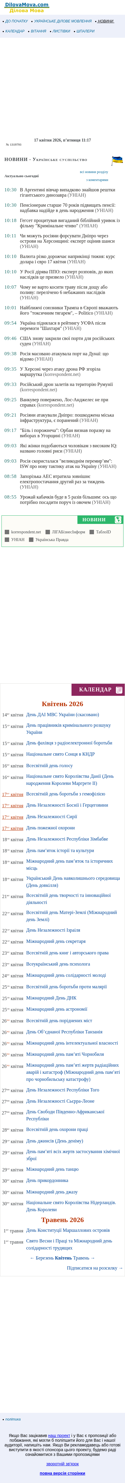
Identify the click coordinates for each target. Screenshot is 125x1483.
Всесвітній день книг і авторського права (67, 952)
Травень (81, 1257)
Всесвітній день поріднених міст (59, 1020)
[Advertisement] (62, 88)
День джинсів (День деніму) (54, 1140)
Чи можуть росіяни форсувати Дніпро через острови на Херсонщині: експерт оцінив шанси (67, 238)
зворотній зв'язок (62, 1463)
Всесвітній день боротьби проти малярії (66, 986)
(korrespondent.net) (61, 374)
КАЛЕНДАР (13, 31)
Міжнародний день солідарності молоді (66, 975)
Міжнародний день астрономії (56, 1009)
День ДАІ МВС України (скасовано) (62, 714)
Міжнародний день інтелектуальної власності (72, 1042)
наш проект (59, 1435)
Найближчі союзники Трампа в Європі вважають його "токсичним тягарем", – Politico (69, 310)
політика (12, 1419)
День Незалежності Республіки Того (62, 1089)
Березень (45, 1257)
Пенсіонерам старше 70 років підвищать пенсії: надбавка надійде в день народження (67, 208)
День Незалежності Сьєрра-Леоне (60, 1101)
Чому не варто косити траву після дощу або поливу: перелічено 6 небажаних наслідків (63, 290)
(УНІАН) (77, 195)
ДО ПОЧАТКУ (15, 21)
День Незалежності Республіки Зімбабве (67, 838)
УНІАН (17, 539)
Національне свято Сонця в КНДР (60, 754)
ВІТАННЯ (37, 31)
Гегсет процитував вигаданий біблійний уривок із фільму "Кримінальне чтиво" (70, 223)
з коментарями (97, 180)
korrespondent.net (25, 532)
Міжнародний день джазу (52, 1191)
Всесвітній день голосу (49, 765)
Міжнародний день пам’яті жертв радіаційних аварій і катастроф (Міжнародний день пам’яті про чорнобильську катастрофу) (73, 1072)
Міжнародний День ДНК (51, 997)
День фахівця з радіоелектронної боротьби (69, 742)
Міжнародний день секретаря (56, 941)
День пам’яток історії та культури (60, 850)
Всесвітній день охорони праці (57, 1129)
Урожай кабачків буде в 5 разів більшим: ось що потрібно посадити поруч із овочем (68, 499)
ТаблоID (102, 532)
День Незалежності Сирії (51, 816)
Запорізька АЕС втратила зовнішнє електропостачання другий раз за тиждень (62, 479)
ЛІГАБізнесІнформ (67, 532)
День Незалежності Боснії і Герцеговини (67, 805)
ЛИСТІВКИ (60, 31)
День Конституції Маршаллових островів (68, 1230)
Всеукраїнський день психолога (58, 963)
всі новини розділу (94, 172)
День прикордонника (47, 1180)
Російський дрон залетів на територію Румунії (66, 384)
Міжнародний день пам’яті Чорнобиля (65, 1054)
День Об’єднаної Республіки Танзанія (64, 1031)
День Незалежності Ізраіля (53, 930)
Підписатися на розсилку (95, 1267)
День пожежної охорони (50, 827)
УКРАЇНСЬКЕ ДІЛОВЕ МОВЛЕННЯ (61, 21)
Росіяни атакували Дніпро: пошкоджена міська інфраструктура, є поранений (67, 417)
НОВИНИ (104, 21)
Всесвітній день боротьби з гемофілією (65, 793)
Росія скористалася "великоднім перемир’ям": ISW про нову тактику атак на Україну (66, 463)
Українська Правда (51, 539)
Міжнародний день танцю (52, 1169)
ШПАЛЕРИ (84, 31)
